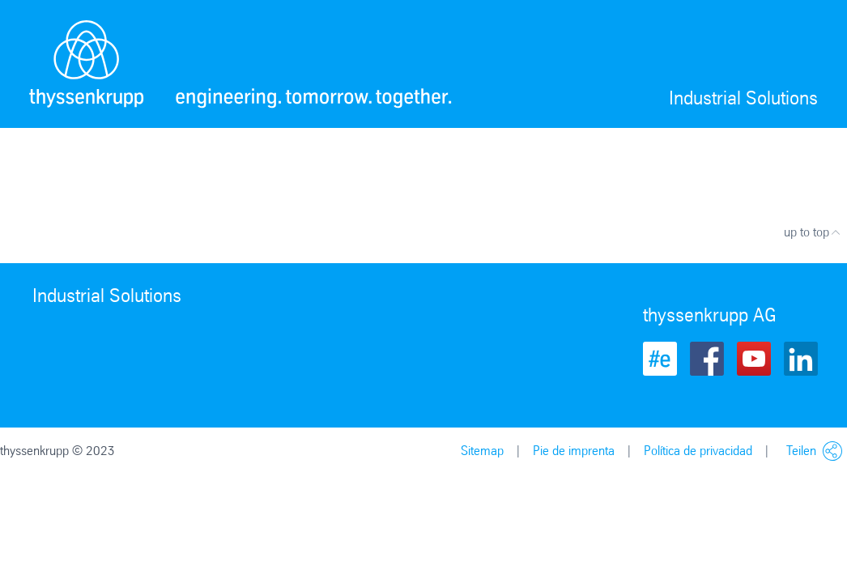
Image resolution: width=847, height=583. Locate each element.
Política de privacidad (698, 450)
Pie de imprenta (574, 450)
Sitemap (482, 450)
